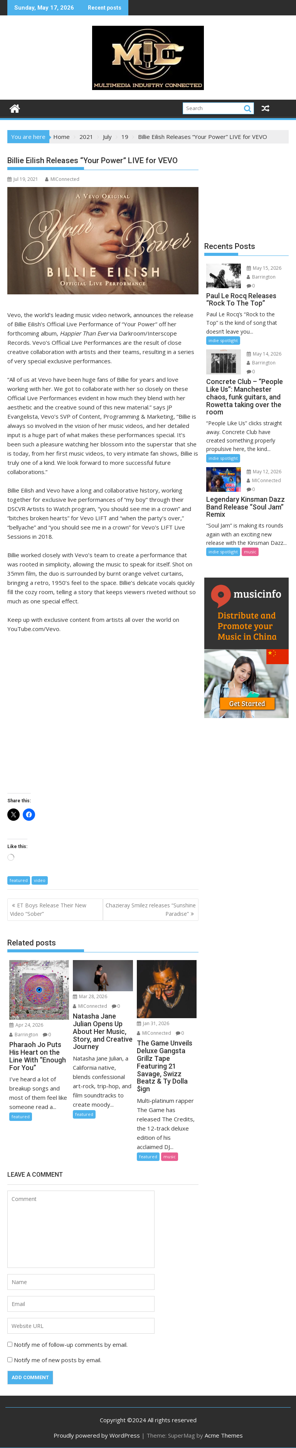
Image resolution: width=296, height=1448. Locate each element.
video (39, 880)
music (169, 1156)
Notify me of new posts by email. (57, 1360)
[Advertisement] (246, 189)
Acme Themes (224, 1435)
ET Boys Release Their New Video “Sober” (48, 909)
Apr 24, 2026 (26, 1025)
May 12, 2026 (264, 471)
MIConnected (62, 179)
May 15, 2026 (264, 268)
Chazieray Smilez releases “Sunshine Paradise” (151, 909)
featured (19, 880)
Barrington (23, 1034)
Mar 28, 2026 (90, 996)
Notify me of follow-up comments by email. (71, 1344)
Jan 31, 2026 (153, 1023)
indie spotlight (223, 340)
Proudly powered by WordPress (97, 1435)
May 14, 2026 (264, 354)
